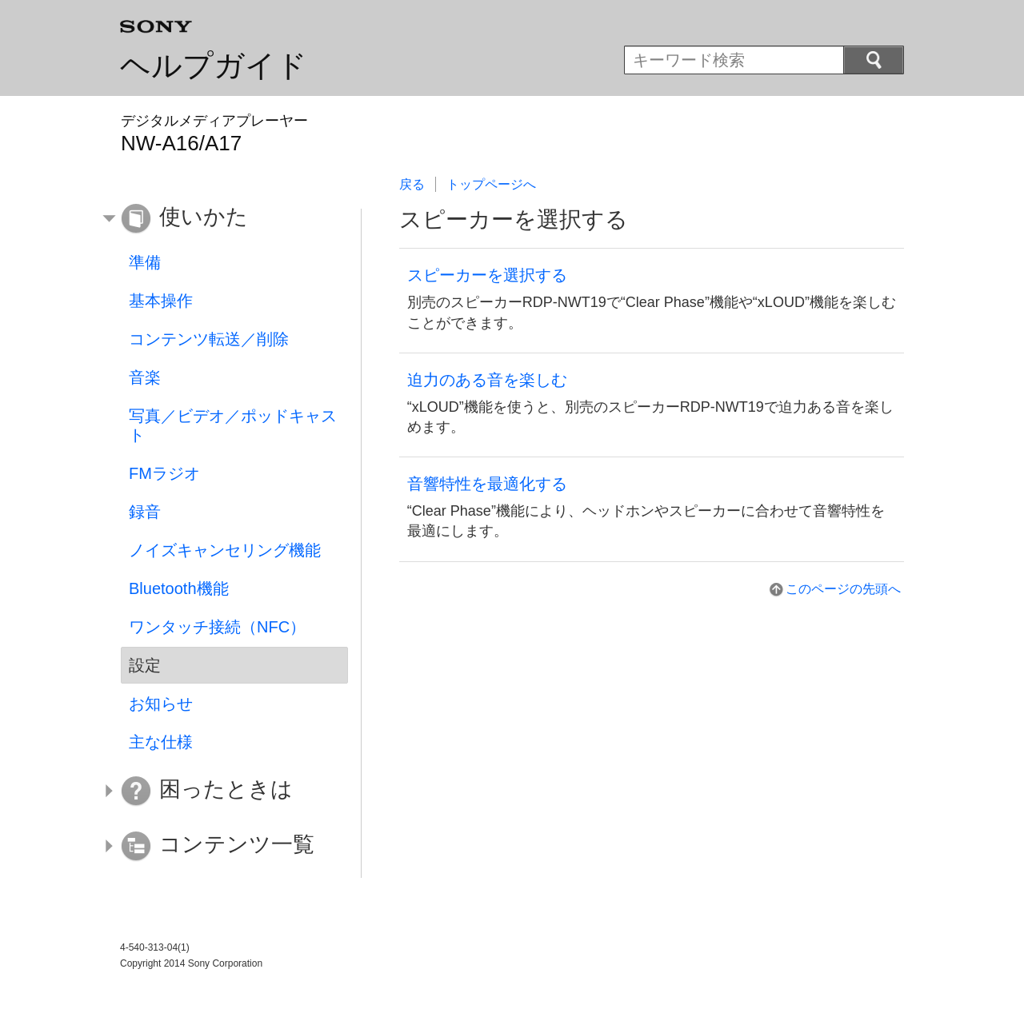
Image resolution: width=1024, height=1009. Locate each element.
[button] (222, 219)
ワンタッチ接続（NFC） (217, 627)
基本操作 (161, 300)
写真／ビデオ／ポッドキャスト (233, 425)
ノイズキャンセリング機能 (225, 550)
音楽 (145, 377)
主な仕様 (161, 742)
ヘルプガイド (213, 65)
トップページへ (491, 184)
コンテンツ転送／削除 (209, 339)
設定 (145, 665)
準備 (145, 262)
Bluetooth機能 (179, 588)
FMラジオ (164, 473)
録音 (145, 511)
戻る (412, 184)
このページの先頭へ (843, 589)
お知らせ (161, 703)
